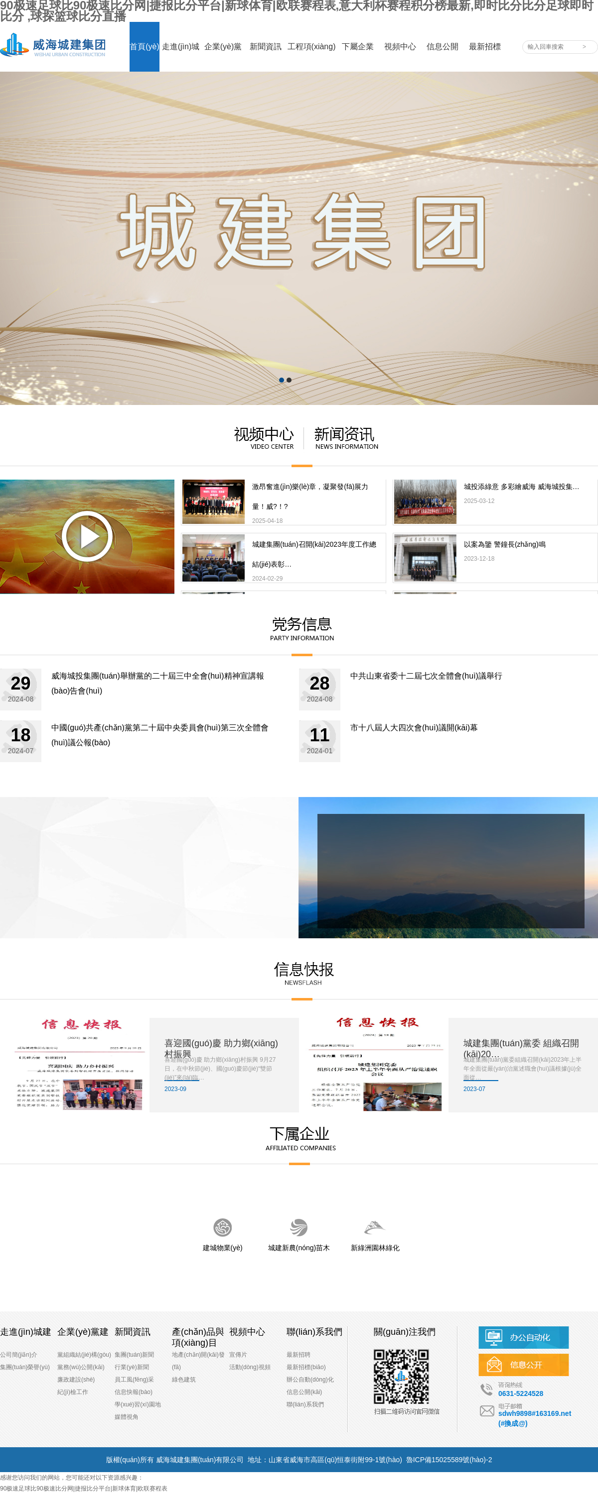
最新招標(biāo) (306, 1367)
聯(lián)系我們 (305, 1404)
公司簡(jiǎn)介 (18, 1354)
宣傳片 (238, 1354)
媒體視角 (127, 1416)
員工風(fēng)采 (134, 1379)
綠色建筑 (184, 1379)
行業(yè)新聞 (132, 1367)
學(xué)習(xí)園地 (138, 1404)
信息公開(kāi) (304, 1392)
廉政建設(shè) (76, 1379)
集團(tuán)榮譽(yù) (25, 1367)
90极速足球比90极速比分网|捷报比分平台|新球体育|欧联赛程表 (83, 1488)
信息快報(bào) (133, 1392)
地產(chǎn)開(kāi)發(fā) (198, 1361)
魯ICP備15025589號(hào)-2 (449, 1460)
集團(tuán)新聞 (134, 1354)
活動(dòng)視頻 (250, 1367)
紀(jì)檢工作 (72, 1392)
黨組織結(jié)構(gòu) (84, 1354)
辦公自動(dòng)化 (310, 1379)
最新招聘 (298, 1354)
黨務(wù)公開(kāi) (81, 1367)
